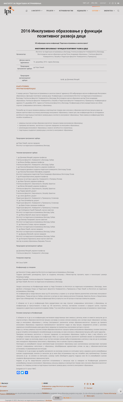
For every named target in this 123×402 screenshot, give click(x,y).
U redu (57, 398)
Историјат (3, 386)
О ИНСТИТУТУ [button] (37, 11)
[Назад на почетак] (10, 10)
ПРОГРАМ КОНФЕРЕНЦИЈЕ (26, 89)
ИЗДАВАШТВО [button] (82, 11)
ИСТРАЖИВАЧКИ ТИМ (66, 11)
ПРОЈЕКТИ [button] (50, 11)
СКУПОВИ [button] (96, 11)
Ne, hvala (66, 398)
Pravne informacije (110, 393)
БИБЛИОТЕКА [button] (109, 11)
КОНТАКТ (103, 3)
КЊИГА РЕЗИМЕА (22, 86)
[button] (118, 10)
